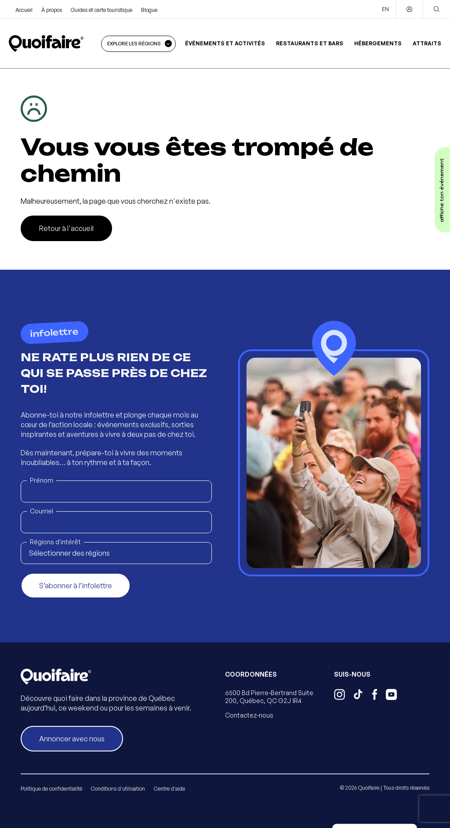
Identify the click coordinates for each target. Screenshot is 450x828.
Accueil (24, 10)
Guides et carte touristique (101, 10)
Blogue (149, 10)
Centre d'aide (169, 788)
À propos (51, 10)
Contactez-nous (249, 715)
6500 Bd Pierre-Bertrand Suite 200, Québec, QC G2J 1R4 (269, 696)
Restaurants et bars (309, 43)
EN (385, 9)
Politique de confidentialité (51, 788)
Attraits (427, 43)
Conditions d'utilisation (118, 788)
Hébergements (378, 43)
